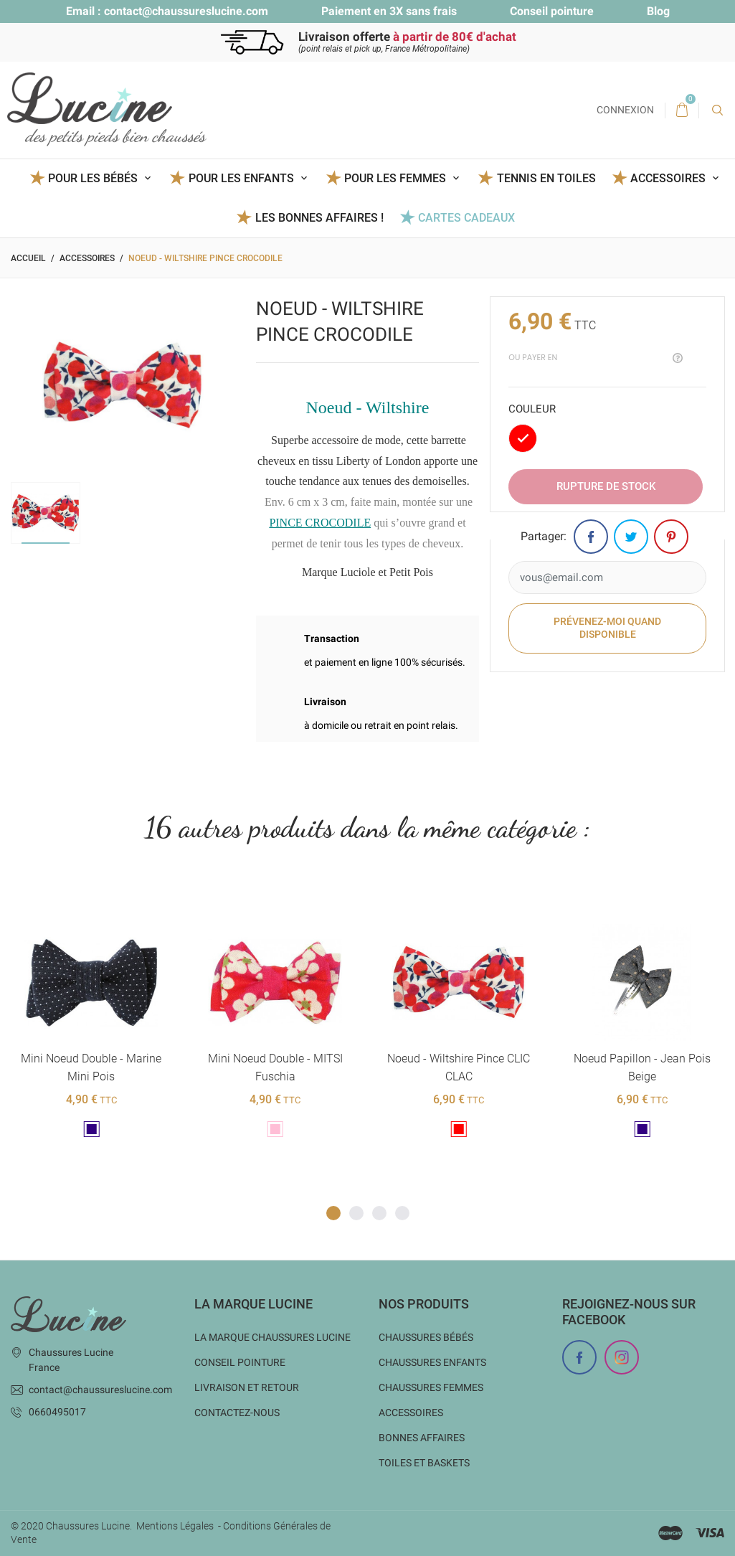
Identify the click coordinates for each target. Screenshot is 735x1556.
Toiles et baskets (424, 1462)
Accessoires (411, 1412)
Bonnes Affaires (422, 1437)
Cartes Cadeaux (466, 218)
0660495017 (57, 1412)
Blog (658, 11)
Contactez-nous (237, 1412)
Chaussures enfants (432, 1362)
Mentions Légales (175, 1526)
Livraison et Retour (246, 1387)
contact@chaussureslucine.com (186, 11)
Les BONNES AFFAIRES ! (319, 218)
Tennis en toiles (546, 178)
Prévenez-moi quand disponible (607, 628)
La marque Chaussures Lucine (272, 1337)
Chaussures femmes (431, 1387)
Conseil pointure (552, 11)
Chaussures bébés (426, 1337)
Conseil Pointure (239, 1362)
